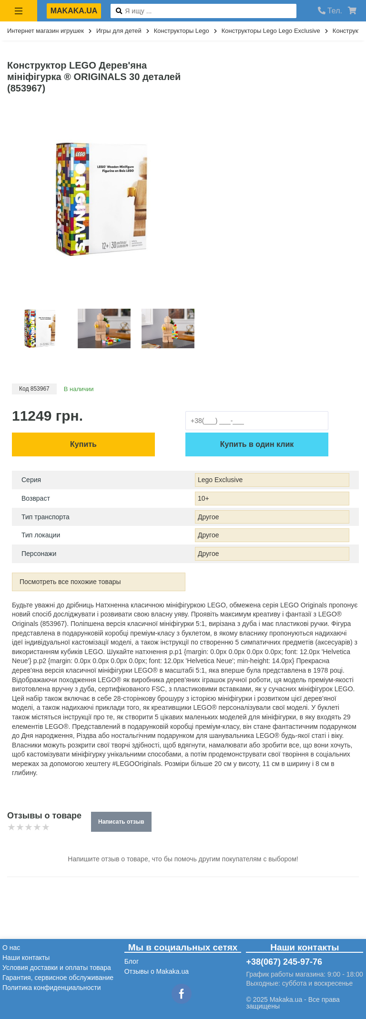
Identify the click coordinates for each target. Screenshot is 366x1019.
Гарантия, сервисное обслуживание (57, 977)
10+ (203, 498)
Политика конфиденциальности (51, 987)
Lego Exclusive (220, 480)
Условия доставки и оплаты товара (56, 967)
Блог (131, 961)
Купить (83, 444)
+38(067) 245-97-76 (284, 962)
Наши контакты (26, 957)
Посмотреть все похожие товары (70, 581)
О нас (11, 947)
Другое (208, 517)
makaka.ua (74, 11)
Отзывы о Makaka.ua (156, 971)
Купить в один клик (257, 444)
